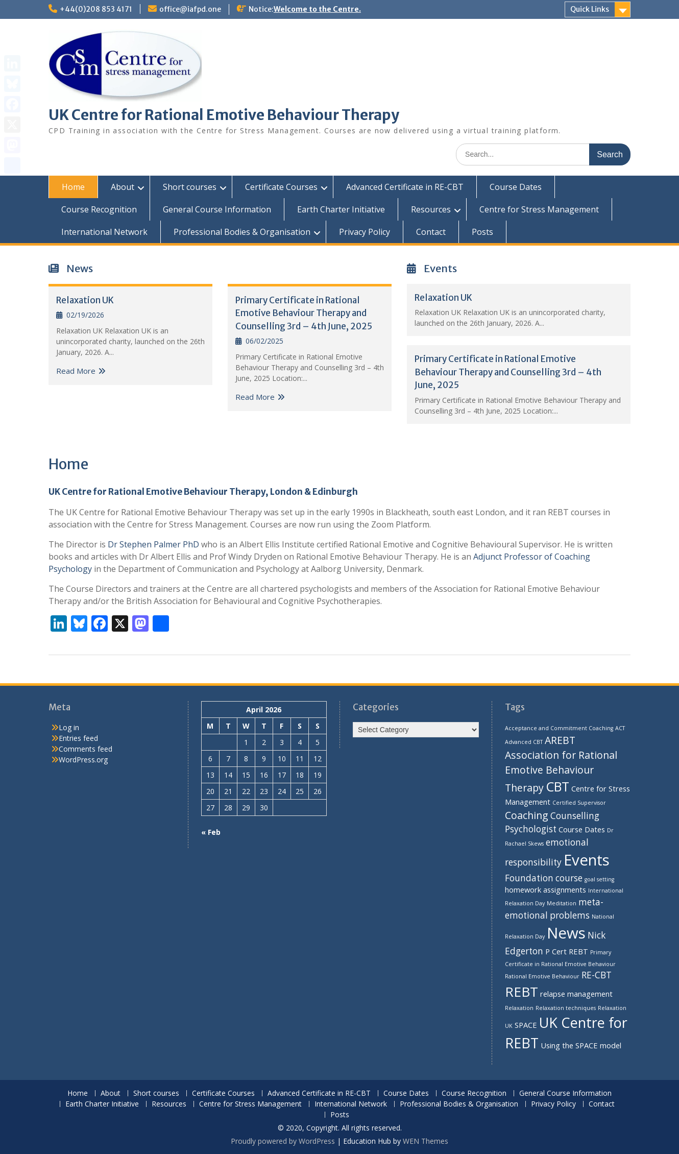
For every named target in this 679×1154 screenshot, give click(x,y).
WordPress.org (83, 759)
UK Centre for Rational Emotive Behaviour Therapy (223, 115)
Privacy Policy (364, 231)
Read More (75, 371)
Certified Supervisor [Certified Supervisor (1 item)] (579, 802)
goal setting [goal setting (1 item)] (599, 879)
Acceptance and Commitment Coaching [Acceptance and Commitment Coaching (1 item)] (559, 728)
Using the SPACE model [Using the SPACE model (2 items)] (581, 1045)
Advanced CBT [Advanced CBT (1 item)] (524, 742)
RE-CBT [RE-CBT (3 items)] (596, 975)
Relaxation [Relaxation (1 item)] (519, 1008)
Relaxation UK (85, 300)
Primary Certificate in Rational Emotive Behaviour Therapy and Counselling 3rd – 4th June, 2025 (303, 313)
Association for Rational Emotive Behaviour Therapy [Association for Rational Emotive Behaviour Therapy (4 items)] (561, 771)
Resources (431, 209)
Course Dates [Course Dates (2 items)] (582, 829)
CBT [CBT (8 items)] (557, 786)
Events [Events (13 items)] (587, 860)
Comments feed (85, 749)
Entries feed (78, 738)
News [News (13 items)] (566, 933)
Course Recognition (99, 209)
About (122, 187)
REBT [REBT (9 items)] (521, 991)
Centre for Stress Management (539, 209)
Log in (69, 727)
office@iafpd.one (190, 9)
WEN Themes (425, 1141)
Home (73, 187)
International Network (104, 231)
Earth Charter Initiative (341, 209)
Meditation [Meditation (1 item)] (561, 903)
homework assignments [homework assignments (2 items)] (545, 889)
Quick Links (589, 9)
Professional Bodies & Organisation (242, 231)
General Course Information (217, 209)
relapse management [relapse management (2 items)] (576, 994)
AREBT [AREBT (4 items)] (560, 740)
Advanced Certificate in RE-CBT (405, 187)
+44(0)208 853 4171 (96, 9)
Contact (431, 231)
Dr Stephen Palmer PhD (153, 544)
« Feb (211, 832)
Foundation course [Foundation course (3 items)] (544, 878)
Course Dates (516, 187)
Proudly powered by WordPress (283, 1141)
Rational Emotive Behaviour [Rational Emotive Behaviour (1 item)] (542, 976)
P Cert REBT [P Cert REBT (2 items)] (566, 951)
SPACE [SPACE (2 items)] (526, 1025)
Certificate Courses (281, 187)
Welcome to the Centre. (317, 9)
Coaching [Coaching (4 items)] (526, 815)
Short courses (189, 187)
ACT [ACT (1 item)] (620, 728)
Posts (482, 231)
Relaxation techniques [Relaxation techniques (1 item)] (566, 1008)
